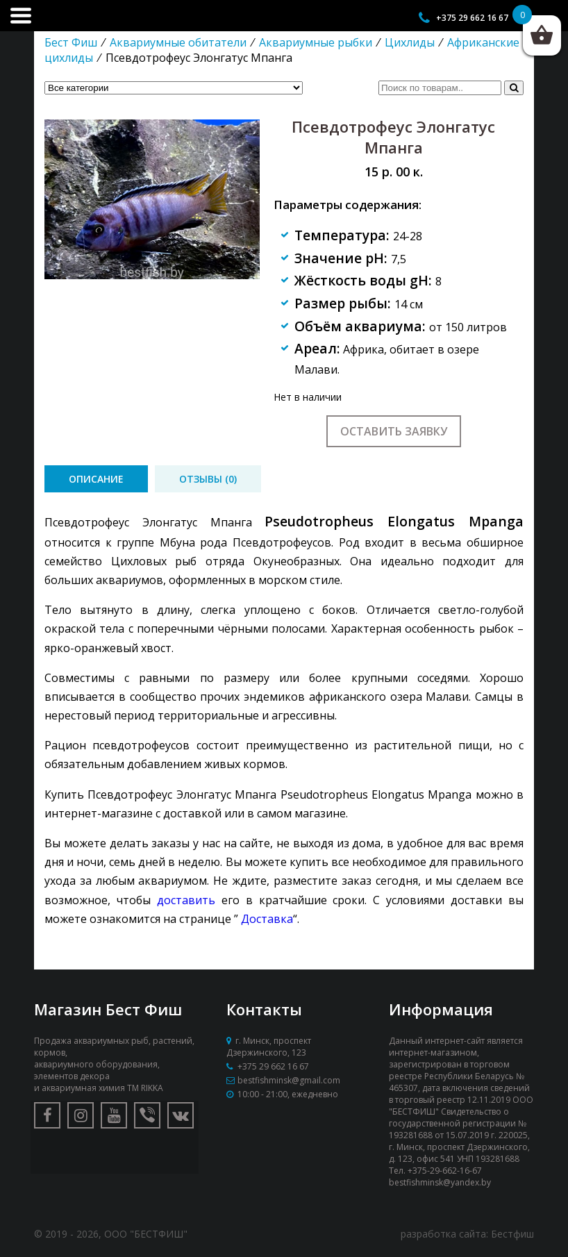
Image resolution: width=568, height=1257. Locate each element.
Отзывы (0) (208, 478)
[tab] (96, 478)
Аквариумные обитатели (178, 42)
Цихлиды (410, 42)
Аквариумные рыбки (315, 42)
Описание (96, 478)
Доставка (267, 918)
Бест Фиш (70, 42)
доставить (186, 900)
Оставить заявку (393, 431)
